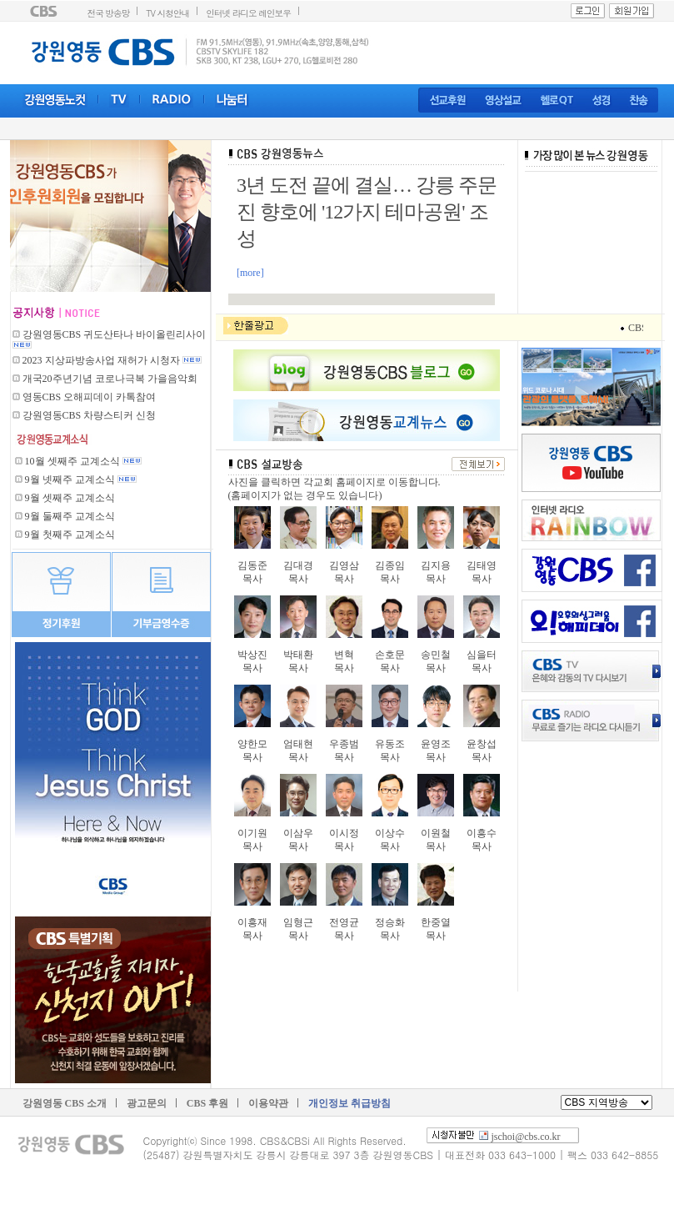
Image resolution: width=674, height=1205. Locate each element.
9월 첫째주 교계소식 (70, 534)
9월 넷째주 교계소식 (70, 479)
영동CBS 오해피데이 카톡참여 (89, 397)
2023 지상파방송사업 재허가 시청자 (102, 360)
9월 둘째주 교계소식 (70, 516)
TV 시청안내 (167, 13)
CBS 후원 (207, 1103)
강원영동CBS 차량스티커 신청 (89, 415)
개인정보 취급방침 (349, 1103)
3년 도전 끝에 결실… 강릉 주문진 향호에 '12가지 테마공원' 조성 (367, 211)
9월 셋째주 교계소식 (70, 498)
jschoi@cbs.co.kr (526, 1136)
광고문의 (147, 1103)
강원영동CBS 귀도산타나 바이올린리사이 (114, 334)
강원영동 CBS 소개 (64, 1103)
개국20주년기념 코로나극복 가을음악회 (109, 378)
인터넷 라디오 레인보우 (248, 13)
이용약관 (268, 1103)
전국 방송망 (108, 13)
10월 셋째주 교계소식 (72, 461)
